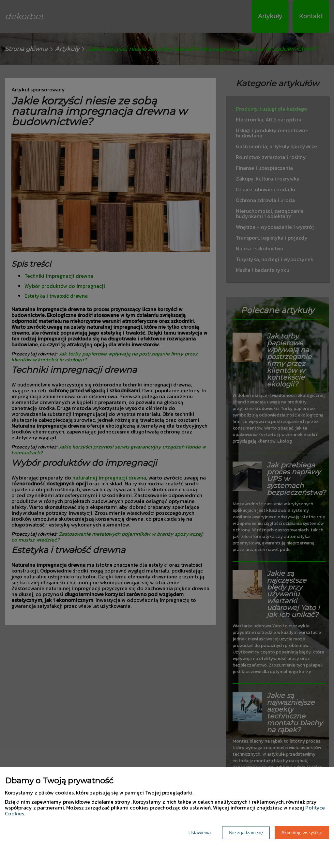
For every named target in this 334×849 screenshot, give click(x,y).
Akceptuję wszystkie (301, 832)
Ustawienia (200, 832)
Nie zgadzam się (246, 832)
